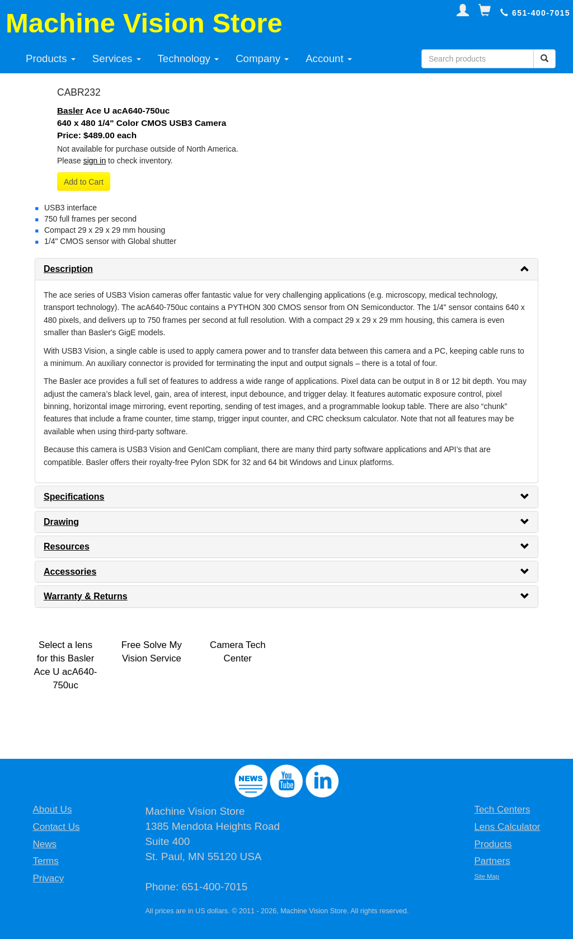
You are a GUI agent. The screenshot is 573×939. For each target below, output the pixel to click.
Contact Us (55, 826)
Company (262, 58)
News (44, 844)
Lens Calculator (507, 826)
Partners (492, 861)
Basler (70, 110)
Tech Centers (502, 809)
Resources (67, 546)
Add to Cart (84, 181)
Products (51, 58)
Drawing (61, 522)
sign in (94, 160)
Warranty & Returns (86, 596)
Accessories (70, 571)
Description (68, 269)
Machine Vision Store (144, 23)
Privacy (48, 878)
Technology (188, 58)
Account (329, 58)
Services (116, 58)
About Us (52, 809)
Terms (45, 861)
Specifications (74, 496)
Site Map (486, 876)
